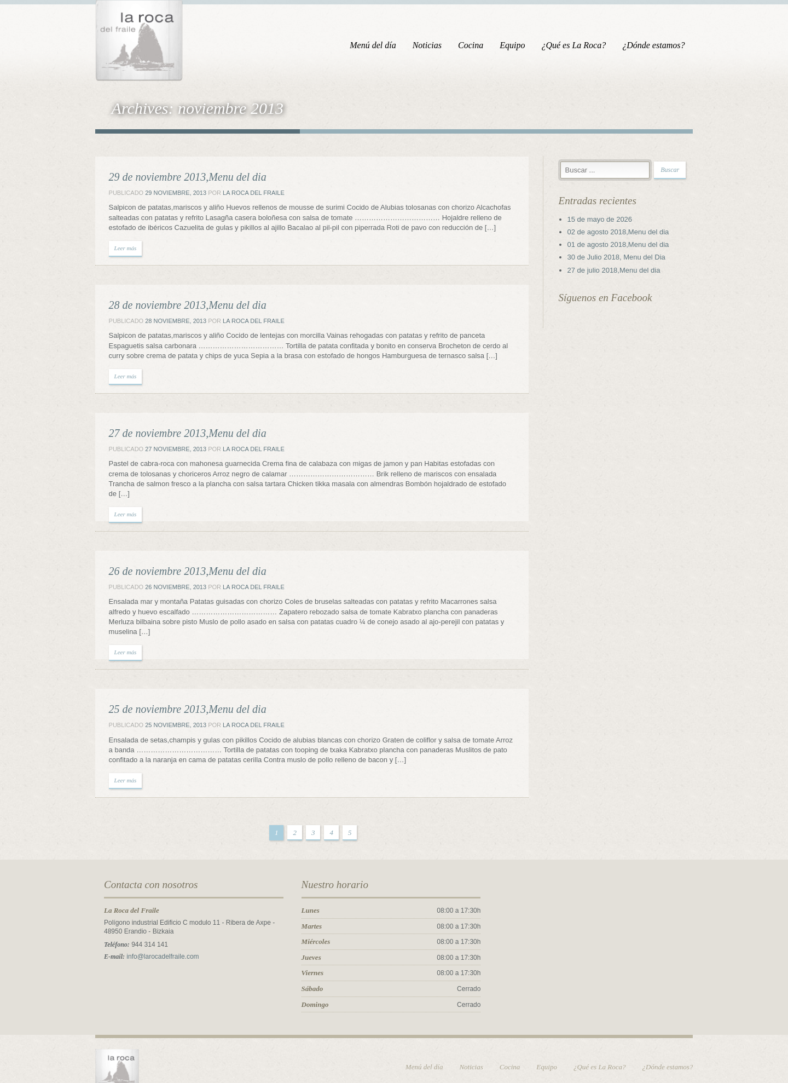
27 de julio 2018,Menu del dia (621, 272)
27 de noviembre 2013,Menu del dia (174, 435)
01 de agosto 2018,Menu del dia (625, 247)
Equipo (525, 45)
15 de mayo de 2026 (607, 221)
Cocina (483, 45)
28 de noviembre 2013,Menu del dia (174, 307)
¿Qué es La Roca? (586, 45)
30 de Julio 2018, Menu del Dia (624, 259)
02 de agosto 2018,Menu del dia (625, 234)
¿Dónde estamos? (666, 45)
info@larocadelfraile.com (150, 939)
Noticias (439, 45)
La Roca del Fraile (240, 195)
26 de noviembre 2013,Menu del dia (174, 563)
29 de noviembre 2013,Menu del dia (174, 179)
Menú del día (386, 45)
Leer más (112, 250)
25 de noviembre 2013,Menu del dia (174, 691)
